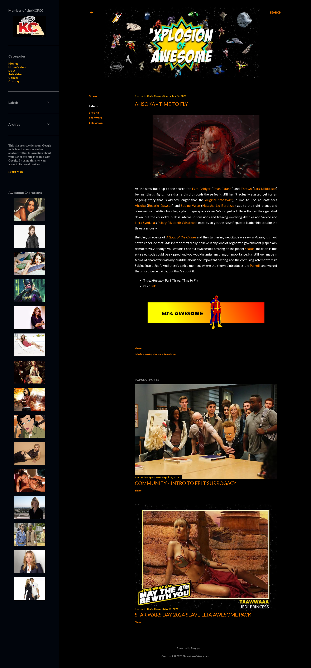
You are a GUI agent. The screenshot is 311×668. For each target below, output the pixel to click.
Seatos (249, 249)
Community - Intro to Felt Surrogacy (185, 483)
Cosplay (13, 81)
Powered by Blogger (185, 648)
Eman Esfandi (222, 188)
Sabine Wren (190, 205)
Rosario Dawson (160, 205)
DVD (11, 70)
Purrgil (255, 265)
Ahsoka (140, 205)
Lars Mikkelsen (265, 188)
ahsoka (94, 112)
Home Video (17, 67)
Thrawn (246, 188)
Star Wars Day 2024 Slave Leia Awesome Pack (193, 615)
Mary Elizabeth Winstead (177, 222)
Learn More (15, 171)
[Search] (275, 13)
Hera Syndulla (145, 222)
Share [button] (93, 96)
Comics (13, 77)
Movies (13, 63)
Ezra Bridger (201, 188)
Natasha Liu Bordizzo (218, 205)
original (219, 200)
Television (15, 74)
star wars (95, 117)
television (96, 123)
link (153, 286)
